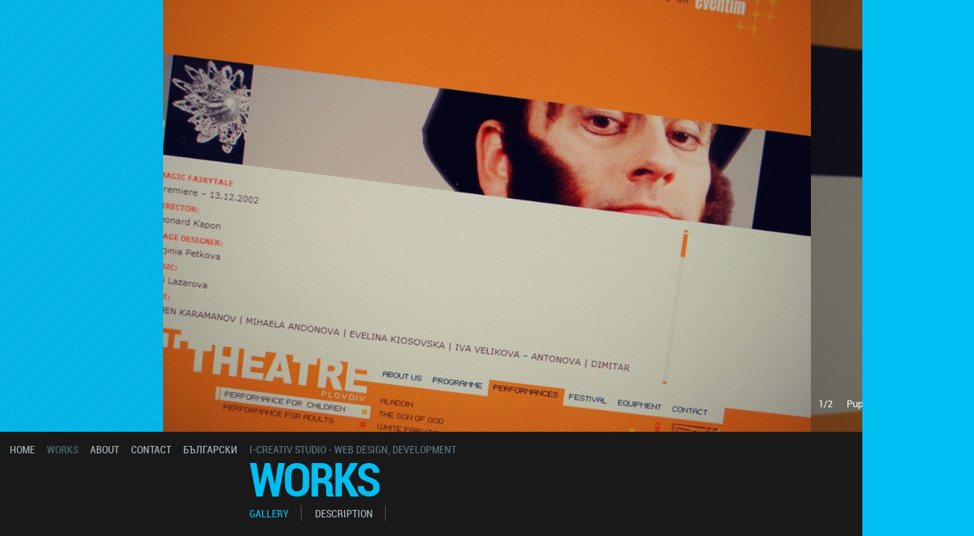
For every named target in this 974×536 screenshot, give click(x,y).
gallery (269, 513)
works (62, 449)
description (344, 513)
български (210, 449)
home (22, 449)
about (104, 449)
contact (151, 449)
